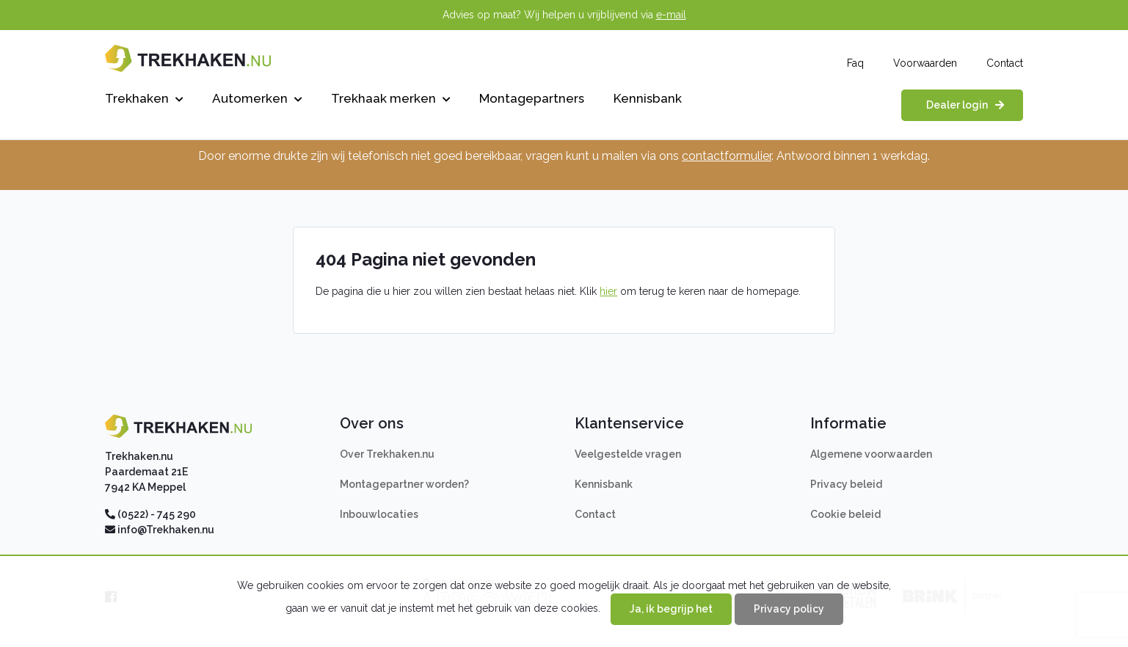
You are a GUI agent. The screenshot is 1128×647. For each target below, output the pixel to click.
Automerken (257, 98)
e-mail (671, 15)
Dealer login (957, 105)
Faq (855, 63)
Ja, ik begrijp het (671, 609)
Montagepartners (531, 98)
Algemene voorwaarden (871, 454)
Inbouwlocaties (379, 514)
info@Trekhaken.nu (165, 529)
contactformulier (726, 156)
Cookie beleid (845, 514)
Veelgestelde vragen (628, 454)
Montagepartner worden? (404, 484)
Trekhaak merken (390, 98)
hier (608, 291)
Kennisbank (648, 98)
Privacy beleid (846, 484)
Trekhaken (144, 98)
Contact (1004, 63)
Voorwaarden (925, 63)
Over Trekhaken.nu (387, 454)
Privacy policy (789, 609)
